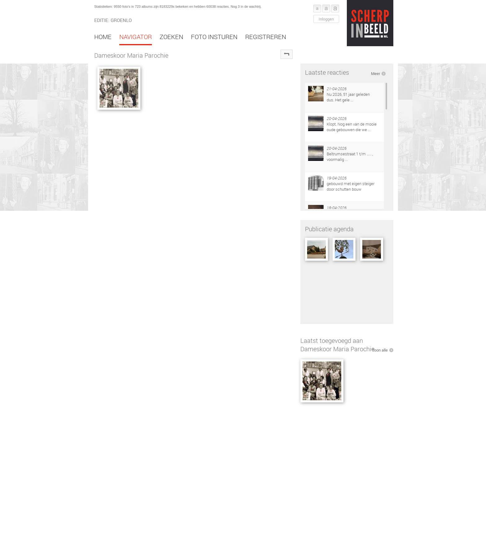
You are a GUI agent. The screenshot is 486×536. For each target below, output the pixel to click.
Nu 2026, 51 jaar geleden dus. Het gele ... (348, 97)
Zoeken (171, 37)
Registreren (265, 37)
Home (103, 37)
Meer (375, 73)
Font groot (335, 8)
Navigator (135, 37)
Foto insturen (214, 37)
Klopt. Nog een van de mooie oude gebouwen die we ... (352, 126)
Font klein (317, 8)
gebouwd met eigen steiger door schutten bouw (350, 186)
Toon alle (380, 350)
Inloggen (326, 19)
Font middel (326, 8)
